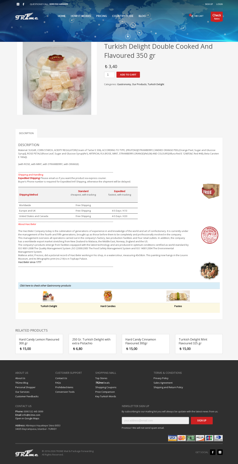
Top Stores (101, 378)
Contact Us (61, 378)
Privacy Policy (161, 378)
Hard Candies (108, 306)
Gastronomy (124, 84)
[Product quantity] (109, 75)
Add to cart (128, 74)
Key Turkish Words (105, 396)
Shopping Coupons (105, 387)
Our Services (22, 391)
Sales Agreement (163, 382)
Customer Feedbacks (27, 396)
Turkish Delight (156, 84)
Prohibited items (64, 387)
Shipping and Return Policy (168, 387)
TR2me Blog (21, 382)
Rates (217, 17)
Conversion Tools (65, 391)
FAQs (58, 382)
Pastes (178, 306)
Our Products (139, 84)
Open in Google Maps (27, 418)
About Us (20, 378)
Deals (102, 382)
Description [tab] (26, 133)
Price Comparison (105, 391)
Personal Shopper (25, 387)
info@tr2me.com (31, 415)
